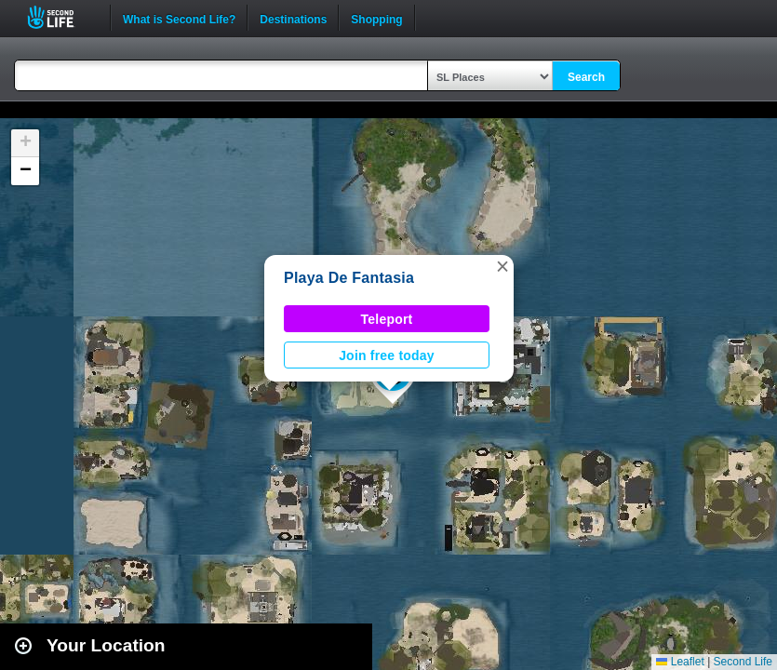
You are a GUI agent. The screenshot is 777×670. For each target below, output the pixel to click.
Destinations (293, 17)
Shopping (376, 17)
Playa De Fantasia (349, 278)
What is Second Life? (179, 17)
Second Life (61, 17)
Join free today (387, 355)
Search (586, 77)
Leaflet (679, 661)
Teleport (387, 319)
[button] (502, 266)
